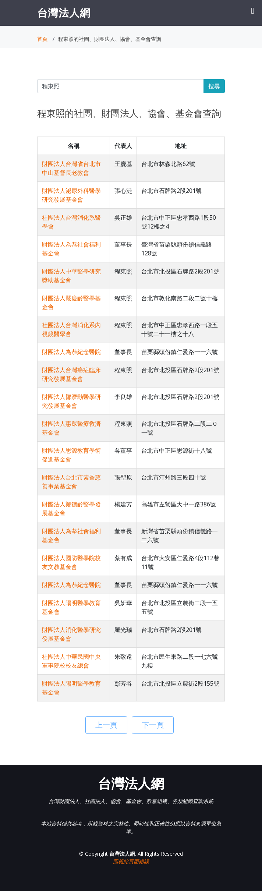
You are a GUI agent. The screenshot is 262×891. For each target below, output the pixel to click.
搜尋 (214, 86)
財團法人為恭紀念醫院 (71, 352)
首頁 (42, 38)
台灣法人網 (64, 13)
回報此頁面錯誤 (131, 861)
